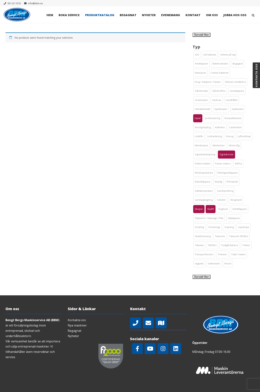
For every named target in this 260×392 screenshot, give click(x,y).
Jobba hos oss (234, 15)
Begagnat (128, 15)
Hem (50, 15)
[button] (197, 54)
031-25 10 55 (14, 3)
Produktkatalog (99, 15)
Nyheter (149, 15)
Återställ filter (201, 34)
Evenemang (170, 15)
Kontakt (192, 15)
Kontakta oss (77, 320)
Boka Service (69, 15)
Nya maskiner (77, 325)
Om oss (212, 15)
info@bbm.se (35, 3)
